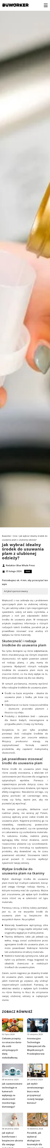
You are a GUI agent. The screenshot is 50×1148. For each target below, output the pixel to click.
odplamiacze (40, 651)
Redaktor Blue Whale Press (20, 565)
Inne (28, 571)
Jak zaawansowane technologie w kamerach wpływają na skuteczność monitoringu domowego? (12, 1095)
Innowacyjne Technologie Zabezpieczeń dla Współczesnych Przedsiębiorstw (36, 1046)
